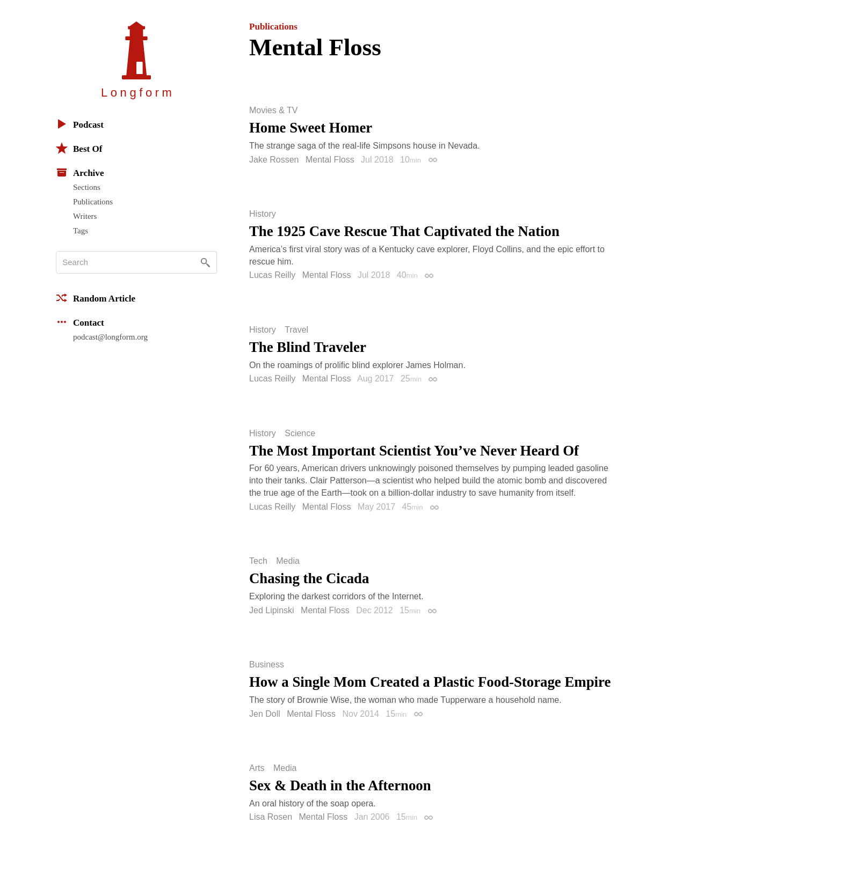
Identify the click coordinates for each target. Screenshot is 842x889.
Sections (86, 187)
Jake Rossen (274, 159)
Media (288, 561)
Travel (296, 330)
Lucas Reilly (272, 275)
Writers (85, 216)
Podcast (80, 124)
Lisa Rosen (270, 816)
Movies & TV (273, 110)
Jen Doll (264, 713)
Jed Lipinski (271, 610)
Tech (258, 561)
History (262, 214)
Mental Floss (330, 159)
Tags (80, 230)
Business (266, 664)
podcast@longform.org (110, 337)
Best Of (79, 148)
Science (300, 433)
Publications (93, 201)
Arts (256, 768)
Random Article (95, 298)
